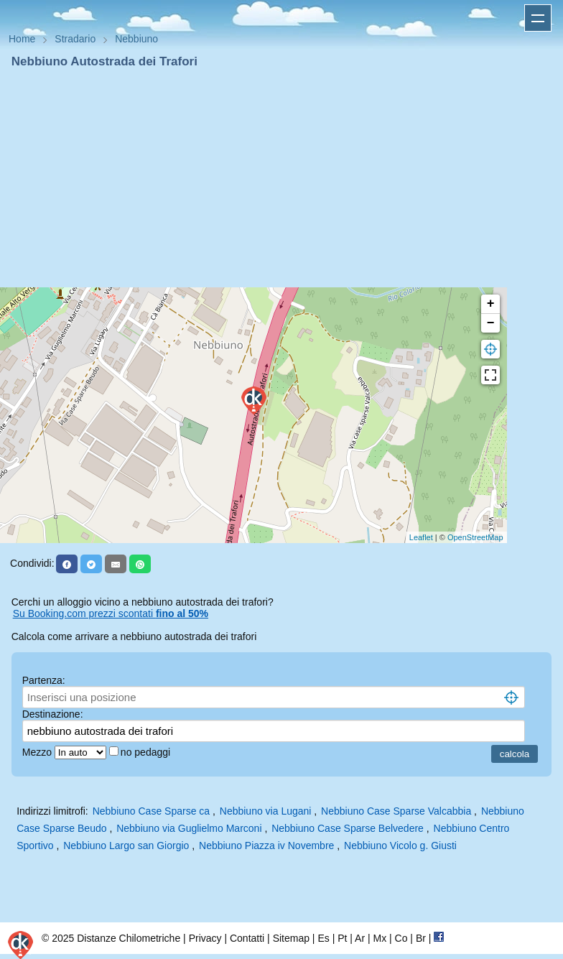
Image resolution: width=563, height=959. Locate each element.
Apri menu (538, 18)
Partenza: (43, 680)
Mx (379, 938)
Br (421, 938)
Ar (360, 938)
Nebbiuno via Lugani (266, 811)
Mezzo (38, 752)
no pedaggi (147, 752)
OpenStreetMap (475, 537)
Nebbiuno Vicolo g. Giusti (400, 845)
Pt (342, 938)
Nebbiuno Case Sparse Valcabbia (396, 811)
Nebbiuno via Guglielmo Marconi (188, 828)
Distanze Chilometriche (128, 938)
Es (323, 938)
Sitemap (291, 938)
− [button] (491, 323)
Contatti (247, 938)
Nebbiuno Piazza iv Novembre (266, 845)
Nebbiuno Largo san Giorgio (126, 845)
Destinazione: (52, 714)
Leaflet (421, 537)
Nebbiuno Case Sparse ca (151, 811)
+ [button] (491, 303)
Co (401, 938)
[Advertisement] (281, 178)
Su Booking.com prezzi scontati (110, 613)
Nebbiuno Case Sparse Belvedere (347, 828)
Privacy (205, 938)
